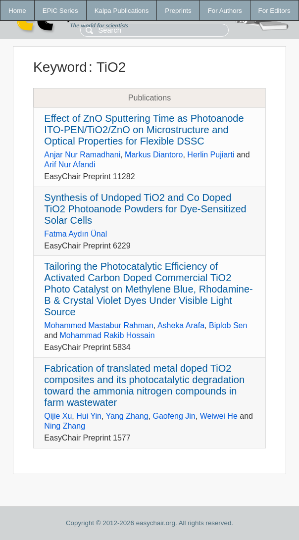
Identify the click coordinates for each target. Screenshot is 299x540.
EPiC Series (60, 10)
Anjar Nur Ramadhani (82, 154)
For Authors (225, 10)
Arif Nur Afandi (69, 164)
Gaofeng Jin (173, 416)
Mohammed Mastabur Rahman (98, 325)
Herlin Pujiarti (210, 154)
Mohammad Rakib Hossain (106, 335)
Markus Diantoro (154, 154)
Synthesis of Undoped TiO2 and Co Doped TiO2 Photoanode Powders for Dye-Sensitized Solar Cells (145, 209)
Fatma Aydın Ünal (75, 234)
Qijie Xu (58, 416)
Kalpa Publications (122, 10)
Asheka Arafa (180, 325)
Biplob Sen (228, 325)
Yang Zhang (127, 416)
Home (17, 10)
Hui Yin (88, 416)
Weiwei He (219, 416)
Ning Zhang (64, 426)
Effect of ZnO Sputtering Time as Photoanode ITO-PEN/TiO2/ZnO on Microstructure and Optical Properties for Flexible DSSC (144, 130)
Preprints (178, 10)
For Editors (274, 10)
